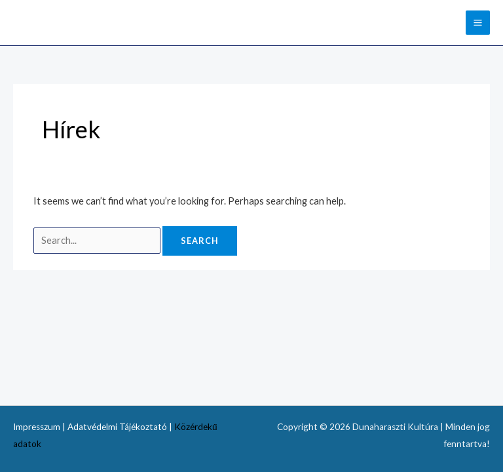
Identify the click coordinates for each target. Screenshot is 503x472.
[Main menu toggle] (478, 22)
